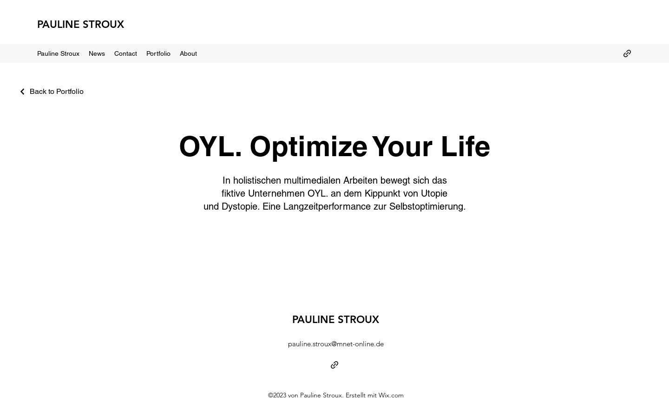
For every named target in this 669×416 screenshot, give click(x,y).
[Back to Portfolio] (51, 91)
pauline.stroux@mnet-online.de (336, 343)
